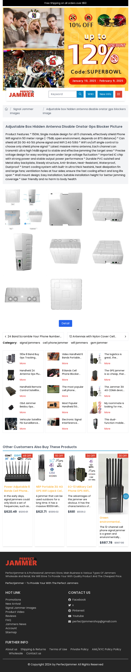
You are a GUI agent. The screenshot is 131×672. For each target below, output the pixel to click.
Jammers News (15, 624)
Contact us (33, 653)
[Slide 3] (71, 86)
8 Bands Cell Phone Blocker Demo (70, 372)
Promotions (13, 600)
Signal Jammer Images (20, 608)
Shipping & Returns (33, 649)
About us (11, 649)
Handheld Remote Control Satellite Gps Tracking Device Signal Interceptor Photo (30, 388)
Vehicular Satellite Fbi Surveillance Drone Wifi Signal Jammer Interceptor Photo (30, 421)
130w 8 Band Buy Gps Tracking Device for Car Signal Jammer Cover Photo (29, 355)
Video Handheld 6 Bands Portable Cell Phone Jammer (72, 355)
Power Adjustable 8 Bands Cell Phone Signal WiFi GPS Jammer (17, 489)
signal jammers (30, 343)
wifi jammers (79, 343)
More (23, 363)
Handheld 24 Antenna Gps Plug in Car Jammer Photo (30, 372)
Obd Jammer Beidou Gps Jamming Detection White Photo (29, 404)
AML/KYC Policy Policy (106, 649)
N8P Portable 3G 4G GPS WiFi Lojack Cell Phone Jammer (49, 489)
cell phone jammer (55, 343)
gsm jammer (99, 343)
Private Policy (79, 649)
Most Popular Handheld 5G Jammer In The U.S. (71, 404)
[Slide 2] (65, 86)
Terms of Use (58, 649)
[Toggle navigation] (118, 94)
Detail (65, 323)
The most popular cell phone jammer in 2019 (72, 388)
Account (11, 628)
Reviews (10, 616)
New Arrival (13, 604)
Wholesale (16, 653)
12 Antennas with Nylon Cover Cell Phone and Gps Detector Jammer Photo (92, 336)
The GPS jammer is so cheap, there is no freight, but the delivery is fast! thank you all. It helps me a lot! (115, 372)
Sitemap (11, 632)
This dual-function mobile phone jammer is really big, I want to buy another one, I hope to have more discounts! (114, 421)
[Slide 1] (59, 86)
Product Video (14, 612)
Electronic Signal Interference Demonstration (72, 421)
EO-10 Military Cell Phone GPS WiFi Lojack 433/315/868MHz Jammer (80, 489)
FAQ (8, 620)
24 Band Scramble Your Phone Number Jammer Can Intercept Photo (34, 336)
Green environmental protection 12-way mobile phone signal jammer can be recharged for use (113, 520)
